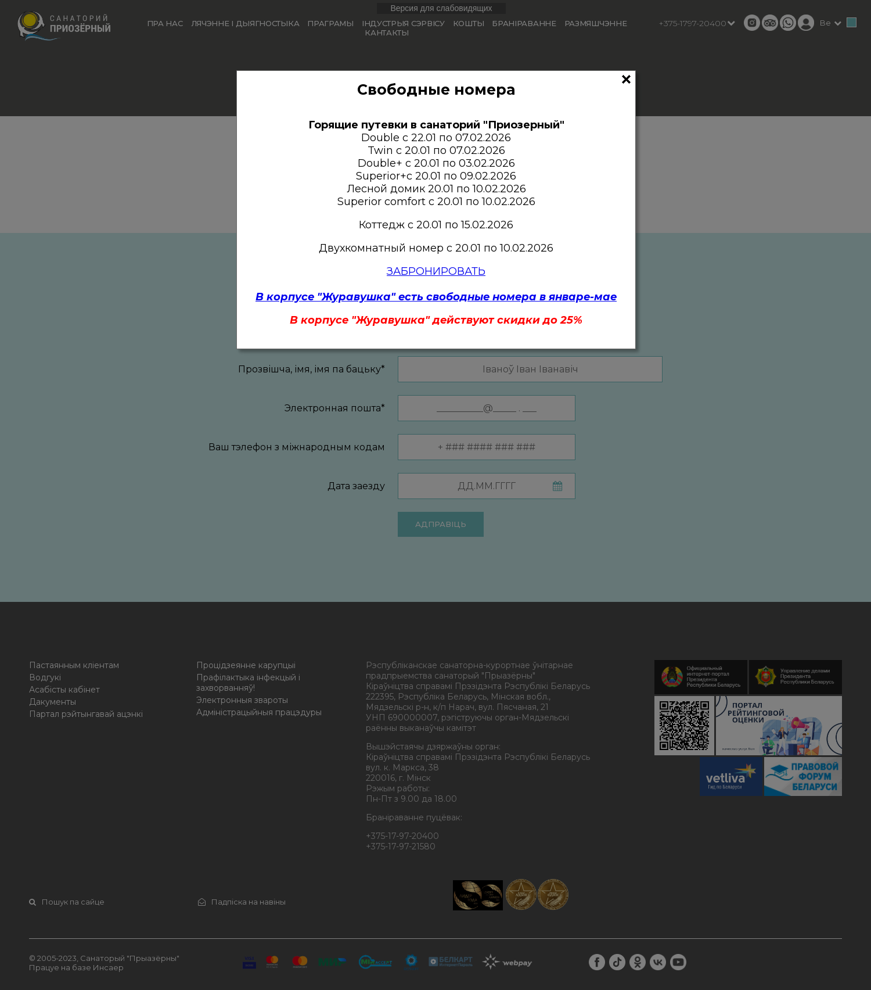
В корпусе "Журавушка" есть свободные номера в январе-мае (436, 296)
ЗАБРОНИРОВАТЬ (436, 271)
